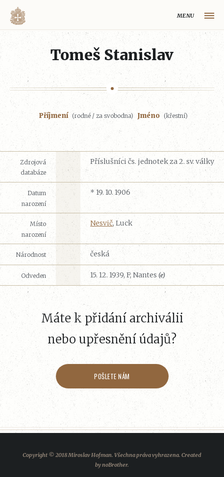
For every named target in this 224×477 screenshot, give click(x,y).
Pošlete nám (112, 376)
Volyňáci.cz (17, 15)
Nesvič (101, 223)
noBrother (114, 464)
